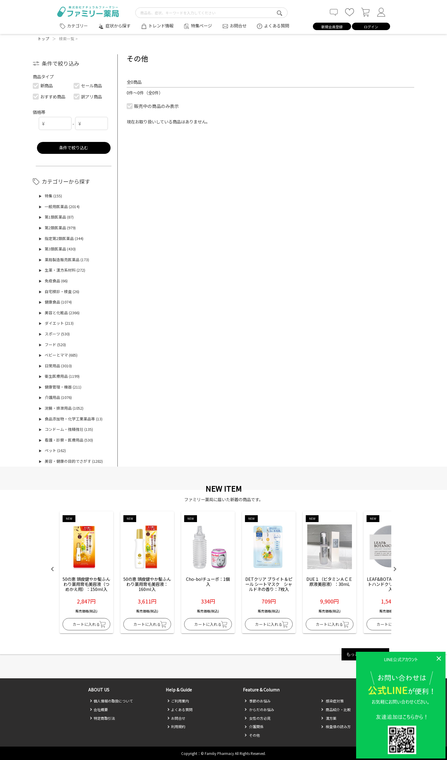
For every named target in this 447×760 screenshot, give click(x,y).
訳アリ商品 (88, 96)
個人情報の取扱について (111, 700)
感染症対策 (332, 700)
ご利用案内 (178, 700)
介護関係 (253, 726)
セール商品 (88, 85)
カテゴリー (77, 26)
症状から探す (118, 25)
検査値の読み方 (336, 726)
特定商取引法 (102, 718)
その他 (252, 735)
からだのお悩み (259, 709)
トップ (43, 38)
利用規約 (176, 726)
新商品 (43, 85)
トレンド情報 (160, 25)
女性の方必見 (257, 718)
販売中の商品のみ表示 (153, 106)
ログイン (371, 26)
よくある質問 (276, 25)
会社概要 (99, 709)
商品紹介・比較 (336, 709)
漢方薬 (328, 718)
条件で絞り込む (73, 147)
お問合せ (238, 25)
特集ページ (201, 25)
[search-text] (211, 12)
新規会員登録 (332, 26)
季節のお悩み (257, 700)
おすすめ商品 (49, 96)
